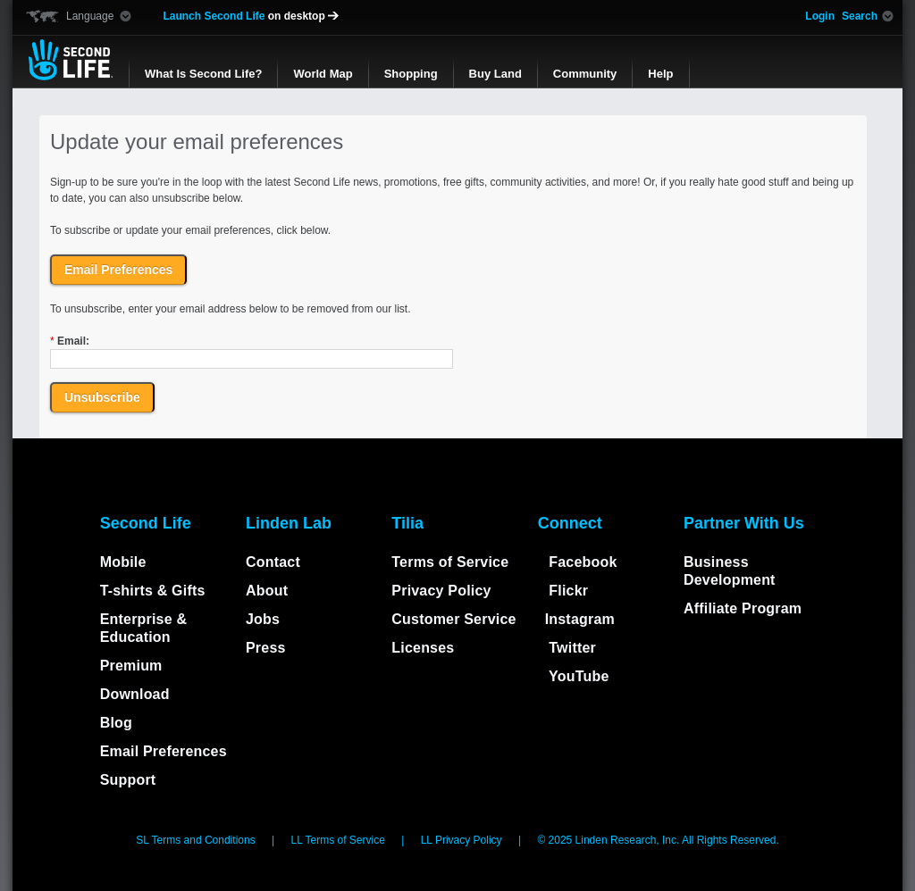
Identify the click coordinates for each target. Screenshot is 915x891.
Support (128, 779)
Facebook (581, 562)
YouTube (577, 676)
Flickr (567, 590)
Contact (273, 562)
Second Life (70, 59)
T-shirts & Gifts (153, 590)
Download (135, 694)
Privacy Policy (441, 590)
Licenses (422, 647)
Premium (131, 665)
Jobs (263, 619)
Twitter (570, 647)
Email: (69, 341)
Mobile (123, 562)
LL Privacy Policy (463, 840)
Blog (116, 722)
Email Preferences (163, 751)
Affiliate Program (743, 608)
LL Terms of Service (339, 840)
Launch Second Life (251, 16)
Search (859, 16)
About (267, 590)
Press (266, 647)
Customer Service (453, 619)
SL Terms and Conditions (197, 840)
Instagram (580, 619)
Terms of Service (449, 562)
